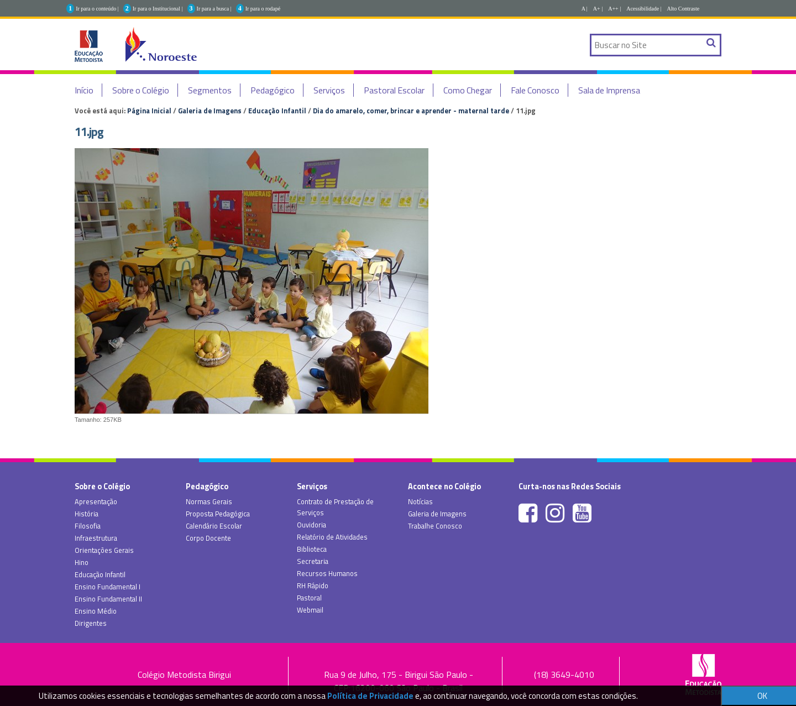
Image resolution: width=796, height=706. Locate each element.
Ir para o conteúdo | (97, 9)
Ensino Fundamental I (107, 586)
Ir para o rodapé (263, 9)
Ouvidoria (311, 524)
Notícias (420, 501)
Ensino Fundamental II (108, 598)
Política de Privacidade (370, 695)
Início (84, 90)
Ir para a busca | (214, 9)
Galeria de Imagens (210, 110)
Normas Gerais (209, 501)
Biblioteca (312, 549)
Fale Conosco (535, 90)
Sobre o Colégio (140, 90)
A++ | (614, 9)
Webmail (310, 609)
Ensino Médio (96, 610)
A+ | (598, 9)
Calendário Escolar (214, 525)
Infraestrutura (96, 537)
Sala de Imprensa (609, 90)
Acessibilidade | (643, 9)
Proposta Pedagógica (218, 513)
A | (585, 9)
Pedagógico (272, 90)
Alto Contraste (683, 9)
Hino (81, 562)
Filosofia (88, 525)
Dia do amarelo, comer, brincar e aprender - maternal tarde (411, 110)
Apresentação (96, 501)
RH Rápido (312, 585)
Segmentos (210, 90)
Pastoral (309, 597)
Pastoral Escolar (394, 90)
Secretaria (312, 561)
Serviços (329, 90)
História (86, 513)
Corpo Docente (208, 537)
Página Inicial (149, 110)
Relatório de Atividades (332, 536)
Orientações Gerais (104, 550)
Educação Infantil (277, 110)
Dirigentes (91, 623)
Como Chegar (467, 90)
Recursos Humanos (327, 573)
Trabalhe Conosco (435, 525)
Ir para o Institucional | (158, 9)
